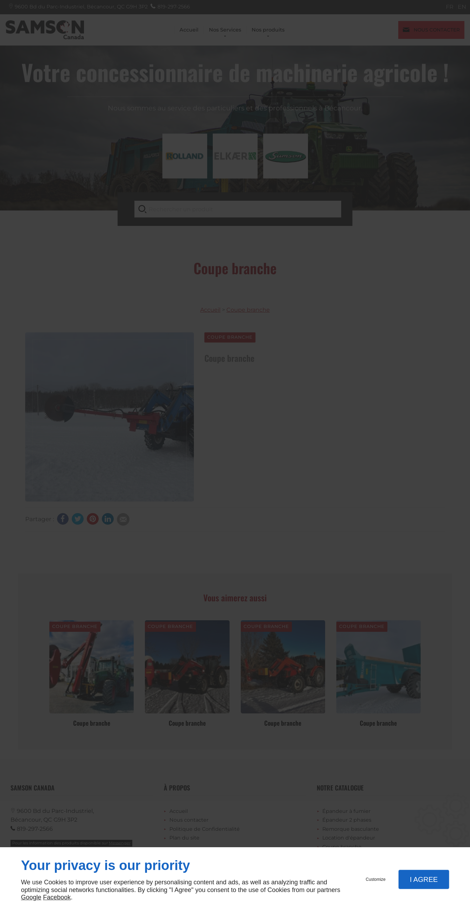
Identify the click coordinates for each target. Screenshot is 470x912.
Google (31, 897)
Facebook (57, 897)
